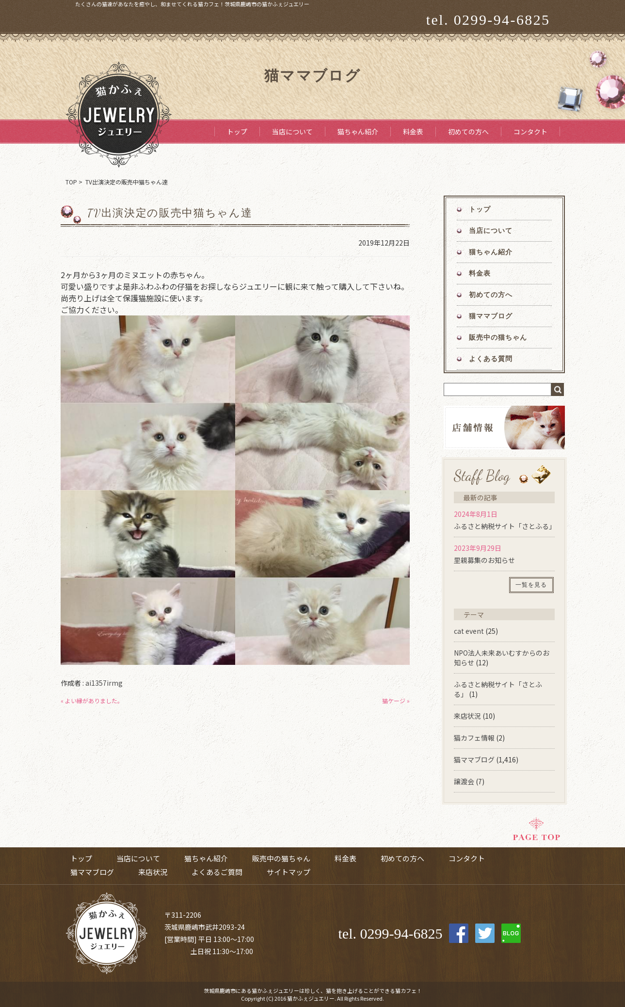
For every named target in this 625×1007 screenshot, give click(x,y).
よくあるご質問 (217, 872)
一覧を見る (531, 584)
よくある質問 (491, 359)
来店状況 (467, 716)
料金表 (413, 131)
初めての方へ (468, 131)
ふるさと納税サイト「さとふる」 (505, 526)
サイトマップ (288, 872)
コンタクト (530, 131)
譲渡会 (464, 781)
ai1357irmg (104, 683)
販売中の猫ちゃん (498, 337)
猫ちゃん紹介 (357, 131)
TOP (71, 182)
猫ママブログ (491, 316)
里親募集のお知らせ (484, 560)
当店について (292, 131)
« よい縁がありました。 (92, 700)
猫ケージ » (396, 700)
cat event (469, 631)
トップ (237, 131)
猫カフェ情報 (474, 738)
